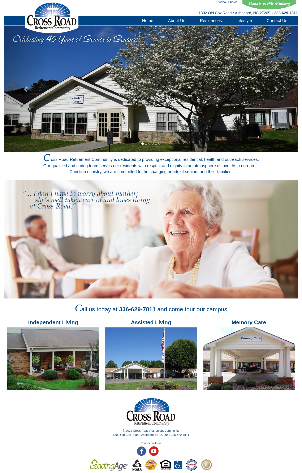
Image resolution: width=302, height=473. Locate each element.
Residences (211, 20)
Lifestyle (244, 20)
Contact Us (277, 20)
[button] (26, 89)
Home (147, 20)
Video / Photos (227, 2)
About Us (176, 20)
